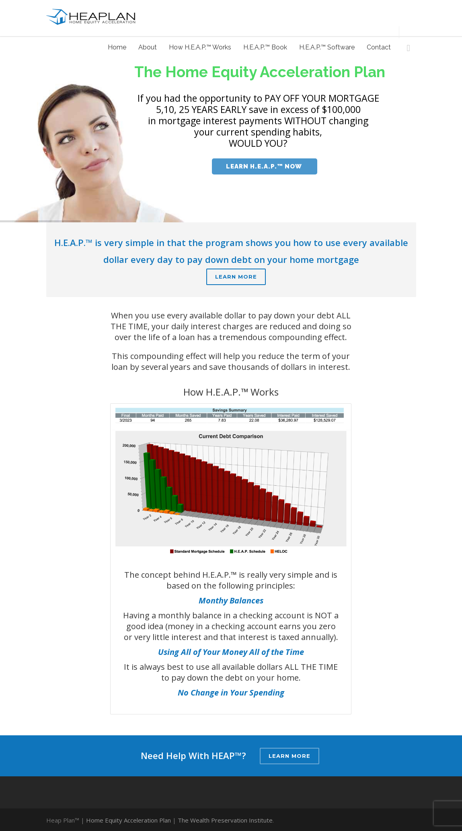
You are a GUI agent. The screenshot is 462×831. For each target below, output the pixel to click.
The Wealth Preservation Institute (225, 820)
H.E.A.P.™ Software (327, 47)
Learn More (236, 276)
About (147, 47)
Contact (379, 47)
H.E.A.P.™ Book (265, 47)
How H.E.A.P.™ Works (200, 47)
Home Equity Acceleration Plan (128, 820)
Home (117, 47)
